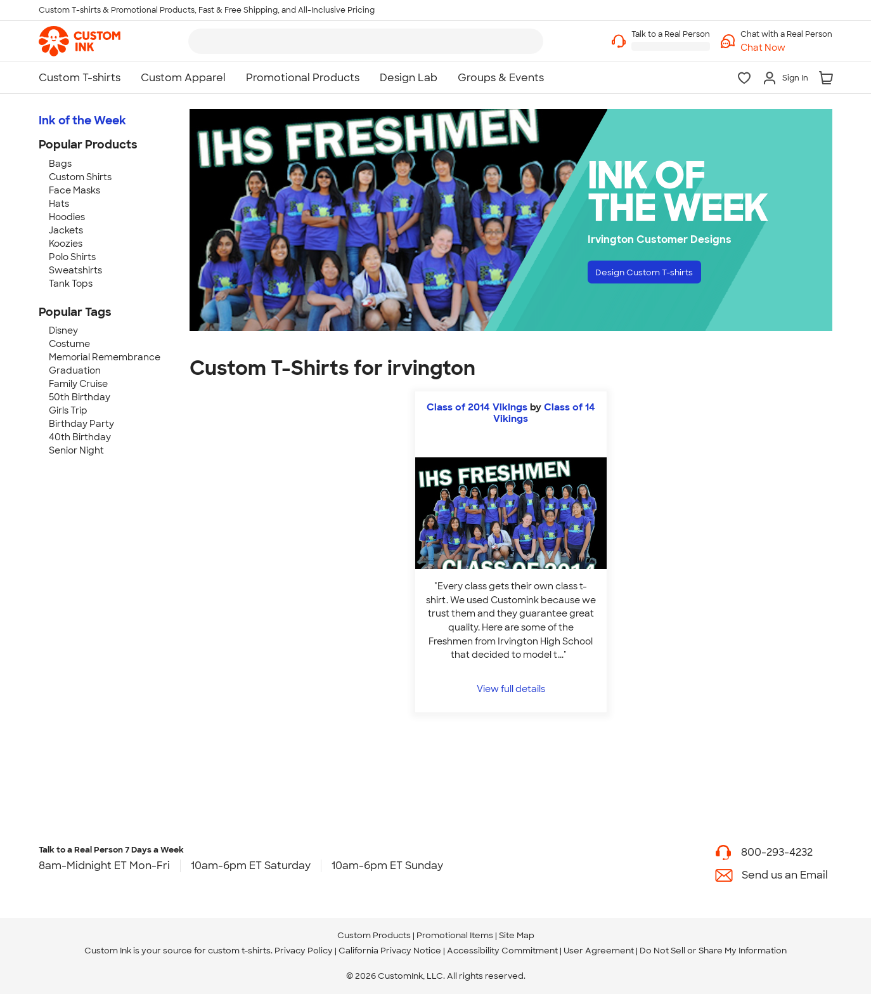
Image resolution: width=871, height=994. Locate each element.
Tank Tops (71, 283)
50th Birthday (79, 397)
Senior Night (76, 450)
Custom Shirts (80, 177)
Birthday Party (81, 423)
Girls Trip (68, 410)
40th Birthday (80, 437)
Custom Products (374, 935)
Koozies (65, 243)
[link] (79, 41)
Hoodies (67, 217)
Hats (59, 203)
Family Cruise (78, 383)
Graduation (75, 370)
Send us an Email (785, 875)
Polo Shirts (72, 257)
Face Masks (74, 190)
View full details (511, 689)
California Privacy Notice (390, 950)
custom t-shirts (239, 950)
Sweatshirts (75, 270)
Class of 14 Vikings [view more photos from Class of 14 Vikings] (544, 413)
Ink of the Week (82, 120)
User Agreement (599, 950)
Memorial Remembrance (104, 357)
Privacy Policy (303, 950)
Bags (60, 163)
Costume (69, 344)
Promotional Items (454, 935)
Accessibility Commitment (502, 950)
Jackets (66, 230)
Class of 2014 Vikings (477, 407)
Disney (63, 330)
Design (658, 274)
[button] (786, 48)
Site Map (516, 935)
